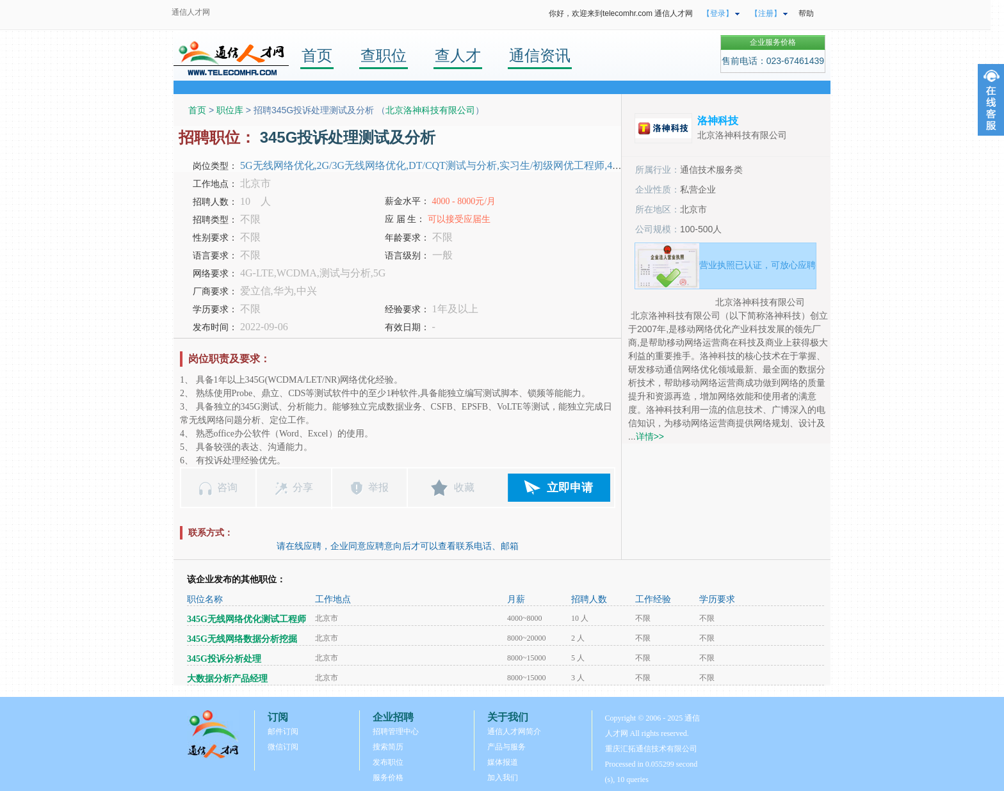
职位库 (229, 110)
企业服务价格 (773, 42)
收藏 (464, 487)
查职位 (383, 55)
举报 (378, 487)
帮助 (806, 13)
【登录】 (717, 13)
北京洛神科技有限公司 (430, 110)
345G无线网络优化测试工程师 (246, 619)
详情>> (650, 436)
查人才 (458, 55)
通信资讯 (540, 55)
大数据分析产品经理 (227, 678)
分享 (303, 487)
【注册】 (765, 13)
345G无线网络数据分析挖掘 (242, 639)
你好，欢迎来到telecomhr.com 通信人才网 (621, 13)
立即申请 (570, 487)
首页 (317, 55)
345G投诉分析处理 (224, 659)
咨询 (227, 487)
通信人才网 (191, 12)
